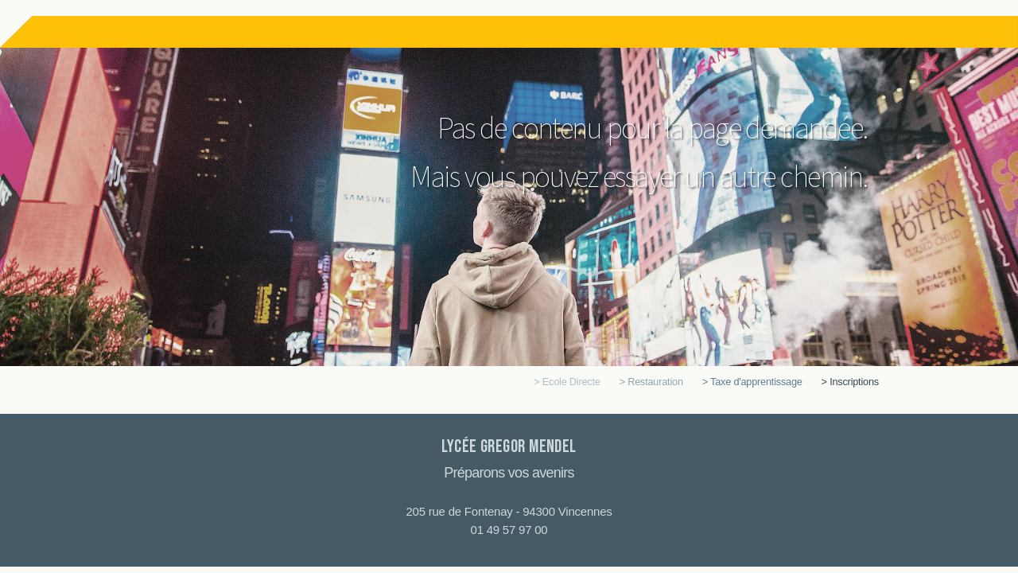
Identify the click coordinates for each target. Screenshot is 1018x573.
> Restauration (651, 382)
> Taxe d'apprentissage (752, 382)
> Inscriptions (850, 382)
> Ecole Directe (567, 382)
